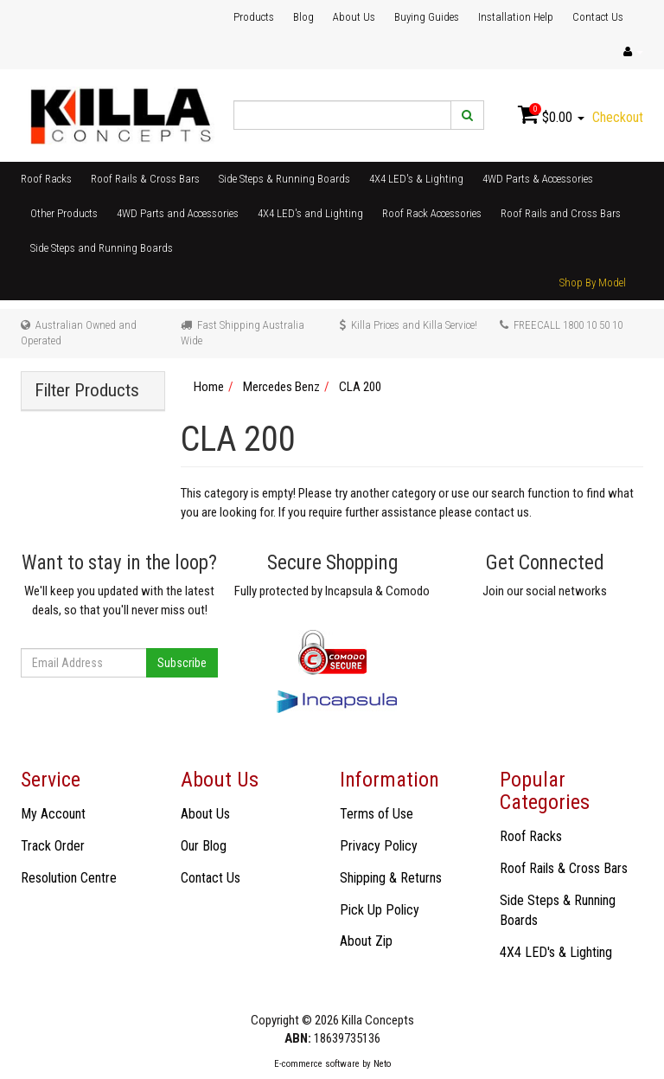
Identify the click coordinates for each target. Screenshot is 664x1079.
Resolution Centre (69, 878)
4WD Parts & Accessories (537, 178)
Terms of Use (376, 814)
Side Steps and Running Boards (101, 247)
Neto (382, 1063)
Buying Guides (426, 16)
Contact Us (597, 16)
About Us (354, 16)
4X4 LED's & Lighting (416, 178)
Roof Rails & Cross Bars (145, 178)
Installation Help (515, 16)
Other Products (64, 213)
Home (209, 387)
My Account (53, 814)
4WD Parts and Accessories (178, 213)
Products (253, 16)
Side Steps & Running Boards (284, 178)
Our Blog (204, 846)
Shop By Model (592, 282)
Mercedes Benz (281, 387)
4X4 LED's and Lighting (310, 213)
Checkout (617, 117)
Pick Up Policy (379, 910)
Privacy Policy (379, 846)
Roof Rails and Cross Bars (561, 213)
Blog (303, 16)
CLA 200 (360, 387)
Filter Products (87, 391)
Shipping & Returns (391, 878)
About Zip (366, 941)
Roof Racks (46, 178)
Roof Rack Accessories (432, 213)
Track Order (53, 846)
